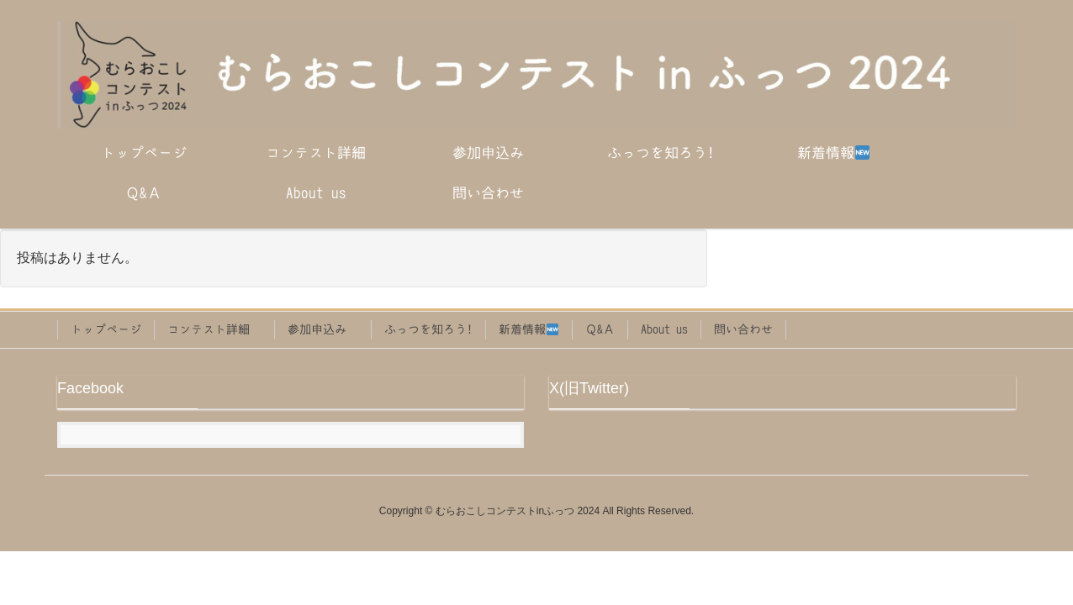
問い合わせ (743, 329)
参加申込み (323, 329)
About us (664, 329)
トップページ (106, 329)
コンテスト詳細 (214, 329)
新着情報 (528, 330)
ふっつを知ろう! (428, 329)
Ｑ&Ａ (600, 329)
